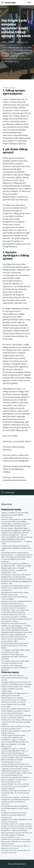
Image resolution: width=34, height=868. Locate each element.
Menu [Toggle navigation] (29, 2)
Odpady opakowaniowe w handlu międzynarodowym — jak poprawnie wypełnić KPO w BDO (14, 570)
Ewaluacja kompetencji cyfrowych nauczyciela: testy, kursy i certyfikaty (14, 616)
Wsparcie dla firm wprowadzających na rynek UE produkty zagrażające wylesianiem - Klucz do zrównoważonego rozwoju (16, 766)
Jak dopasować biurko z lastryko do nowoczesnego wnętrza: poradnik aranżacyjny (13, 704)
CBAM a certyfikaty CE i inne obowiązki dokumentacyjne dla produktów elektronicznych (14, 515)
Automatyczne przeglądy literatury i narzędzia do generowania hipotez (13, 607)
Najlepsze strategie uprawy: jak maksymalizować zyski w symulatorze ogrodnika (14, 656)
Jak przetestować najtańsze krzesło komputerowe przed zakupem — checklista (16, 624)
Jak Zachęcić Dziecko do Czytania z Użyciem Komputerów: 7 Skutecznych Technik (16, 829)
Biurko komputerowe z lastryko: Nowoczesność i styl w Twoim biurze (14, 699)
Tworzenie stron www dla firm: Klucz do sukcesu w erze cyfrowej (15, 847)
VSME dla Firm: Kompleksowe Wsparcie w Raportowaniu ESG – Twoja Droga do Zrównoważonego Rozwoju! (15, 779)
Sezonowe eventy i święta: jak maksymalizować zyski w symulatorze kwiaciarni (14, 667)
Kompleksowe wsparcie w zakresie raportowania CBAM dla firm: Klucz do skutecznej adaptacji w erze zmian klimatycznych (14, 743)
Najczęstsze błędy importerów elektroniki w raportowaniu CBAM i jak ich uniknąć (16, 520)
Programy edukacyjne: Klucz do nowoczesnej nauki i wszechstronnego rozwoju (14, 678)
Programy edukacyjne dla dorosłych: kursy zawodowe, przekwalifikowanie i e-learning (16, 683)
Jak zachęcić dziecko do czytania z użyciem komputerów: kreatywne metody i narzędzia (16, 825)
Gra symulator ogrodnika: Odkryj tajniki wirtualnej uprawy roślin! (15, 651)
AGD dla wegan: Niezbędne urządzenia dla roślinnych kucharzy (16, 732)
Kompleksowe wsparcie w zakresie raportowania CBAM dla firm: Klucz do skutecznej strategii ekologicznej (14, 751)
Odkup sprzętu (9, 87)
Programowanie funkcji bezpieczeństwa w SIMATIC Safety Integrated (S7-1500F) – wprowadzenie (16, 588)
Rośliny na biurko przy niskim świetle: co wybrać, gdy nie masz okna (15, 694)
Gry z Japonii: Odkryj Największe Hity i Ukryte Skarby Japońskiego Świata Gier (14, 629)
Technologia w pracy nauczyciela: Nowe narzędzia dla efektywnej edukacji (15, 611)
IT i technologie (8, 2)
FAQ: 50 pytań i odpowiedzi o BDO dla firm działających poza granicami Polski (16, 576)
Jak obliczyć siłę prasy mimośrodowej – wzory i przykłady (14, 598)
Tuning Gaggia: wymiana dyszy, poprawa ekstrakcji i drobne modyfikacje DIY (15, 525)
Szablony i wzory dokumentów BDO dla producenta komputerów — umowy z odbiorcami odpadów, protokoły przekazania (17, 535)
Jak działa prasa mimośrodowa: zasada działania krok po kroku (14, 593)
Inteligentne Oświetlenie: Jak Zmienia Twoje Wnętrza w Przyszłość (16, 820)
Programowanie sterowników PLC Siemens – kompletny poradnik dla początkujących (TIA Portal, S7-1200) (17, 581)
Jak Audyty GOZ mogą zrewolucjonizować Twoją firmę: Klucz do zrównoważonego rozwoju (15, 793)
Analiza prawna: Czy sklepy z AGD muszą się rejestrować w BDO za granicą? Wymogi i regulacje (16, 722)
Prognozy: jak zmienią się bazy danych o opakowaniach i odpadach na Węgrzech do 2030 (16, 548)
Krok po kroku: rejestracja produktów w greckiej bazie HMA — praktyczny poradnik (16, 565)
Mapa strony (6, 504)
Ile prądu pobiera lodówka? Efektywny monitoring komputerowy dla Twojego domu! (14, 808)
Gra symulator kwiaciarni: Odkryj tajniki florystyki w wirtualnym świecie (15, 662)
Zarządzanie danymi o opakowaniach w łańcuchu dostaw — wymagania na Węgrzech (17, 554)
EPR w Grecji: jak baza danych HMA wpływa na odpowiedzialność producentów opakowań (16, 559)
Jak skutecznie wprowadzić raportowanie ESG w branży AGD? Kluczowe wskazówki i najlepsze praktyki (16, 841)
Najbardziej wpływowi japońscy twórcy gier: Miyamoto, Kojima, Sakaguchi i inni (16, 633)
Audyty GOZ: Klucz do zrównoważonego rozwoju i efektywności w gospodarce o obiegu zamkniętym (15, 786)
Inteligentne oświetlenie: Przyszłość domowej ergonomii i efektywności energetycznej (13, 815)
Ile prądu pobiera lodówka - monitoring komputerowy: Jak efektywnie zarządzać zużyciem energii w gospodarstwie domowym (15, 800)
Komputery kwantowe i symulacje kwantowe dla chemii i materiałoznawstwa (16, 602)
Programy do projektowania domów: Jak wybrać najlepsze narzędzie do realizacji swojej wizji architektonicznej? (15, 711)
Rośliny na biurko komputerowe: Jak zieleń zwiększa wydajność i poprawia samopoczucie (15, 689)
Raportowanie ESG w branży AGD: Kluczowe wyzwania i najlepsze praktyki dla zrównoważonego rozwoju (16, 835)
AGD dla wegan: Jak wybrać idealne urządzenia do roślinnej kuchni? (13, 736)
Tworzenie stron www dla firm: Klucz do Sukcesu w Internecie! (15, 851)
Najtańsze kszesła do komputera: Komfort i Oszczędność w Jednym (16, 620)
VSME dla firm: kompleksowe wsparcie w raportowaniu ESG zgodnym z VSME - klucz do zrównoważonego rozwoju (16, 773)
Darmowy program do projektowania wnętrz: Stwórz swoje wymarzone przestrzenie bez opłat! (14, 639)
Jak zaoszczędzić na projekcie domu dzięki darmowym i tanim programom (16, 716)
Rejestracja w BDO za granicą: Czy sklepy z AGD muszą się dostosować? (16, 727)
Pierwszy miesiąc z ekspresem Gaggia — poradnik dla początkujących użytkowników (16, 529)
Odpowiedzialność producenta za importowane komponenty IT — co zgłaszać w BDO (16, 541)
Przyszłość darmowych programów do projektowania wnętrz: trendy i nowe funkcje (14, 645)
